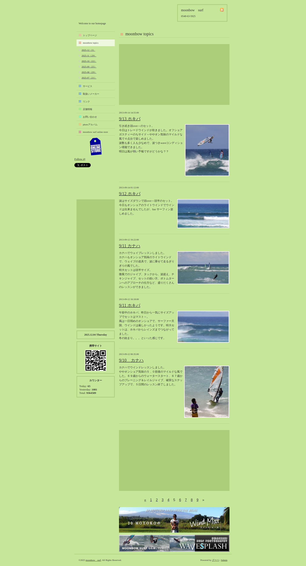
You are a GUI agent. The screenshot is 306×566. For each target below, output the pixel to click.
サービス (87, 86)
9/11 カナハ (129, 245)
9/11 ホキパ (129, 305)
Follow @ (79, 159)
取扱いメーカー (91, 94)
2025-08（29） (89, 72)
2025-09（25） (89, 66)
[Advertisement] (174, 74)
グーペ (215, 560)
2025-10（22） (89, 61)
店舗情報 (87, 109)
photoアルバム (90, 124)
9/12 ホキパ (129, 193)
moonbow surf (101, 12)
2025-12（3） (88, 50)
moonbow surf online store (95, 132)
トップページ (90, 35)
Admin (224, 560)
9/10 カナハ (131, 360)
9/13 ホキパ (129, 118)
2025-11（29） (89, 55)
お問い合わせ (90, 117)
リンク (86, 101)
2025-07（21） (89, 77)
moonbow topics (90, 42)
